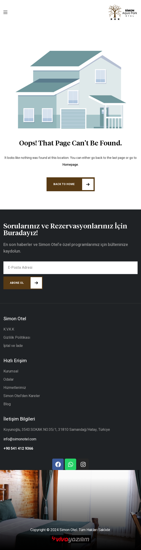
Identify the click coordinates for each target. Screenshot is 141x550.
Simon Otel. (69, 530)
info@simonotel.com (19, 439)
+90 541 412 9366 (18, 448)
